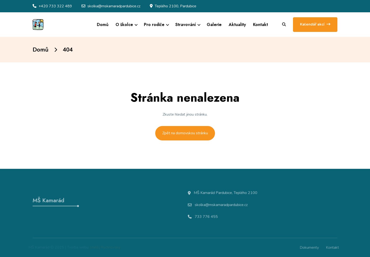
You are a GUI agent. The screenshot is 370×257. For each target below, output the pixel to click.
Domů (102, 25)
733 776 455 (206, 217)
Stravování (185, 25)
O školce (124, 25)
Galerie (214, 25)
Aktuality (237, 25)
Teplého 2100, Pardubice (175, 6)
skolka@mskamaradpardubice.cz (113, 6)
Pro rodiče (154, 25)
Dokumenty (310, 247)
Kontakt (260, 25)
